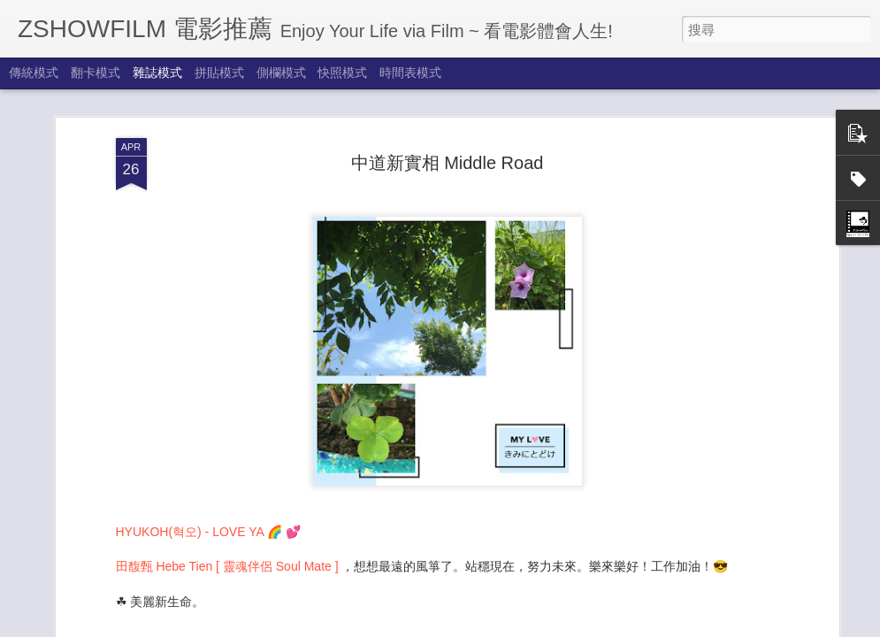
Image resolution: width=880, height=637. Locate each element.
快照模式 (342, 72)
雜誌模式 (157, 72)
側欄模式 (281, 72)
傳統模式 (33, 72)
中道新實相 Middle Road (447, 90)
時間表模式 (410, 72)
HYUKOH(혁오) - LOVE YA (190, 460)
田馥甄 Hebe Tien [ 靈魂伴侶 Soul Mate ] (229, 494)
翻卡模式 (95, 72)
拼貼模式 (219, 72)
